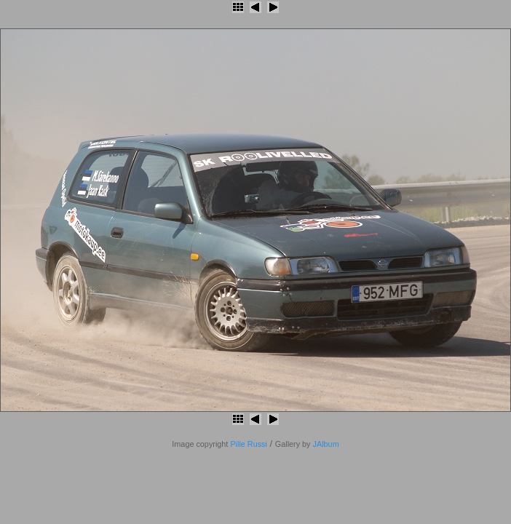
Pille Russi (248, 444)
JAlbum (326, 444)
